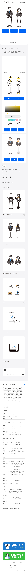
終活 (19, 461)
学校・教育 (19, 391)
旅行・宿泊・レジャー (7, 171)
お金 (14, 391)
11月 (17, 444)
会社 (7, 480)
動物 (5, 397)
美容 (20, 397)
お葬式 (22, 461)
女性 (7, 169)
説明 (13, 434)
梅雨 (9, 451)
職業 (16, 169)
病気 (7, 463)
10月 (14, 444)
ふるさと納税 (18, 489)
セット (4, 504)
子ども (8, 418)
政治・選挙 (5, 474)
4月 (19, 442)
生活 (5, 394)
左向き (4, 428)
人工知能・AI (16, 491)
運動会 (12, 451)
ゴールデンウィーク (15, 450)
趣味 (23, 471)
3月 (16, 442)
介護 (12, 463)
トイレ (4, 469)
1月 (11, 442)
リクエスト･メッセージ (8, 565)
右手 (12, 428)
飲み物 (22, 463)
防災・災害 (16, 492)
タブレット (10, 497)
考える (10, 432)
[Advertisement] (14, 37)
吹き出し (5, 503)
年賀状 (8, 448)
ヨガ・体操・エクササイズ (16, 466)
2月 (14, 442)
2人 (19, 171)
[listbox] (12, 109)
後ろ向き (8, 428)
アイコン (19, 503)
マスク (12, 464)
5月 (21, 442)
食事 (19, 463)
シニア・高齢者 (14, 416)
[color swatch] (6, 120)
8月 (8, 444)
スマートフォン (16, 497)
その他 (5, 407)
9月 (11, 444)
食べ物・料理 (6, 400)
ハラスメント (11, 480)
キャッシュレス (6, 471)
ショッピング (9, 469)
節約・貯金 (12, 471)
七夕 (16, 451)
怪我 (10, 463)
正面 (13, 169)
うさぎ (14, 370)
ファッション (16, 469)
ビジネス (15, 388)
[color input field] (13, 116)
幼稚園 (4, 418)
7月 (6, 444)
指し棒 (19, 434)
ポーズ (9, 388)
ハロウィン (5, 453)
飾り (9, 503)
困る (13, 432)
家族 (13, 422)
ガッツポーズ (5, 434)
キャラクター (7, 472)
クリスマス (13, 453)
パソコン (5, 497)
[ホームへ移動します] (3, 570)
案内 (10, 434)
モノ (18, 400)
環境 (17, 394)
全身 (10, 169)
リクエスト (15, 171)
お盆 (22, 451)
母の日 (4, 450)
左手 (15, 428)
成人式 (12, 448)
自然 (21, 394)
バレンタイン (20, 448)
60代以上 (8, 416)
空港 (9, 474)
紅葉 (9, 453)
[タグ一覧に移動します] (17, 570)
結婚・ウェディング (13, 461)
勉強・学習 (5, 483)
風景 (12, 472)
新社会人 (17, 480)
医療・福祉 (10, 397)
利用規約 (13, 562)
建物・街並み (11, 394)
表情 (4, 432)
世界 (20, 472)
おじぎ (22, 432)
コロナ (4, 464)
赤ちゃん (20, 416)
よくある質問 (19, 562)
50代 (4, 416)
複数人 (9, 422)
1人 (3, 422)
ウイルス (8, 464)
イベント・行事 (7, 391)
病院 (4, 463)
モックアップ (13, 503)
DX (13, 489)
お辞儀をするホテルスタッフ (14, 374)
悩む (7, 432)
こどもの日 (5, 451)
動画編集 (20, 498)
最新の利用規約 (13, 180)
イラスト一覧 (22, 384)
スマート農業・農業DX (8, 492)
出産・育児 (5, 461)
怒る (16, 432)
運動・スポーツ (6, 466)
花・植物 (16, 472)
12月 (20, 444)
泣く (19, 432)
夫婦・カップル (18, 422)
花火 (19, 451)
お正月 (4, 448)
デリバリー (18, 471)
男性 (4, 169)
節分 (15, 448)
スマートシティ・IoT (7, 489)
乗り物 (13, 400)
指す (16, 434)
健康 (16, 397)
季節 (20, 388)
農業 (21, 491)
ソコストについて (6, 562)
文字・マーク (6, 404)
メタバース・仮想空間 (7, 491)
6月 (3, 444)
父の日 (8, 450)
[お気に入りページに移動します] (24, 570)
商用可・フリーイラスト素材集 (18, 2)
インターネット (6, 498)
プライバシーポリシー (7, 567)
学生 (11, 418)
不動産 (17, 483)
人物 (4, 166)
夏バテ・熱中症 (18, 464)
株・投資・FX (12, 483)
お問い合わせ (17, 565)
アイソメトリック (15, 404)
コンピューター (13, 498)
